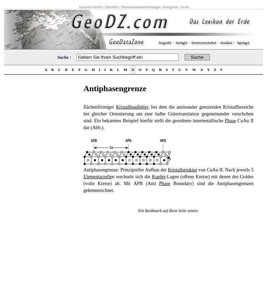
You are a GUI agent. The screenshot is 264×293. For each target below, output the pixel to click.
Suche (185, 7)
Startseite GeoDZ (91, 7)
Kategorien (170, 7)
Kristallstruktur (182, 169)
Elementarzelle (97, 176)
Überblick (112, 7)
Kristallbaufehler (132, 107)
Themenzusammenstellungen (141, 7)
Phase (230, 120)
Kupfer (158, 176)
